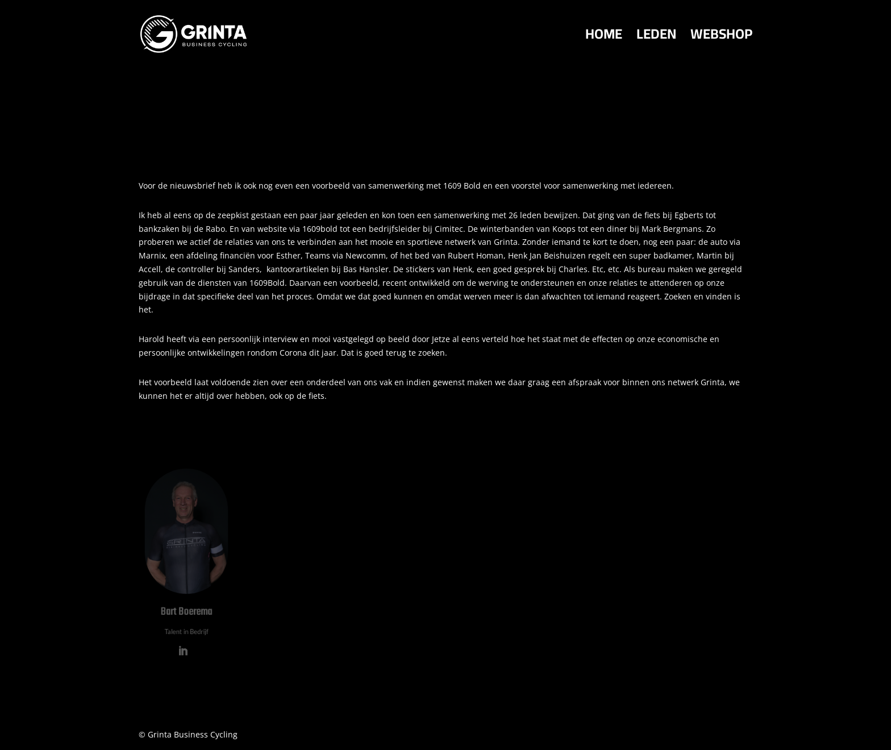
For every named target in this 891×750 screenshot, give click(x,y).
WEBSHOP (721, 38)
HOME (603, 38)
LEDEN (656, 38)
